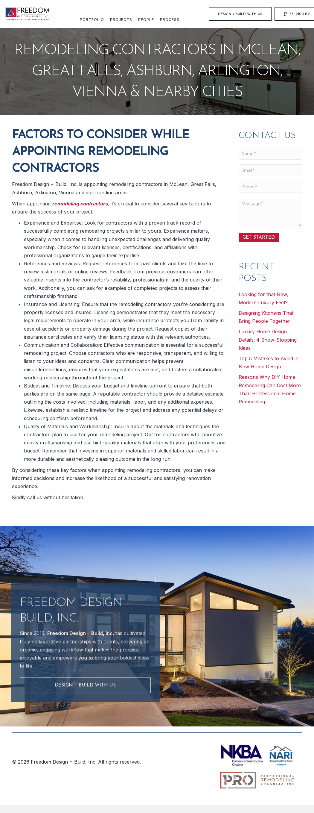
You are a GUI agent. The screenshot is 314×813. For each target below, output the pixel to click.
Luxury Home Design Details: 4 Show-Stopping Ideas (268, 339)
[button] (85, 718)
